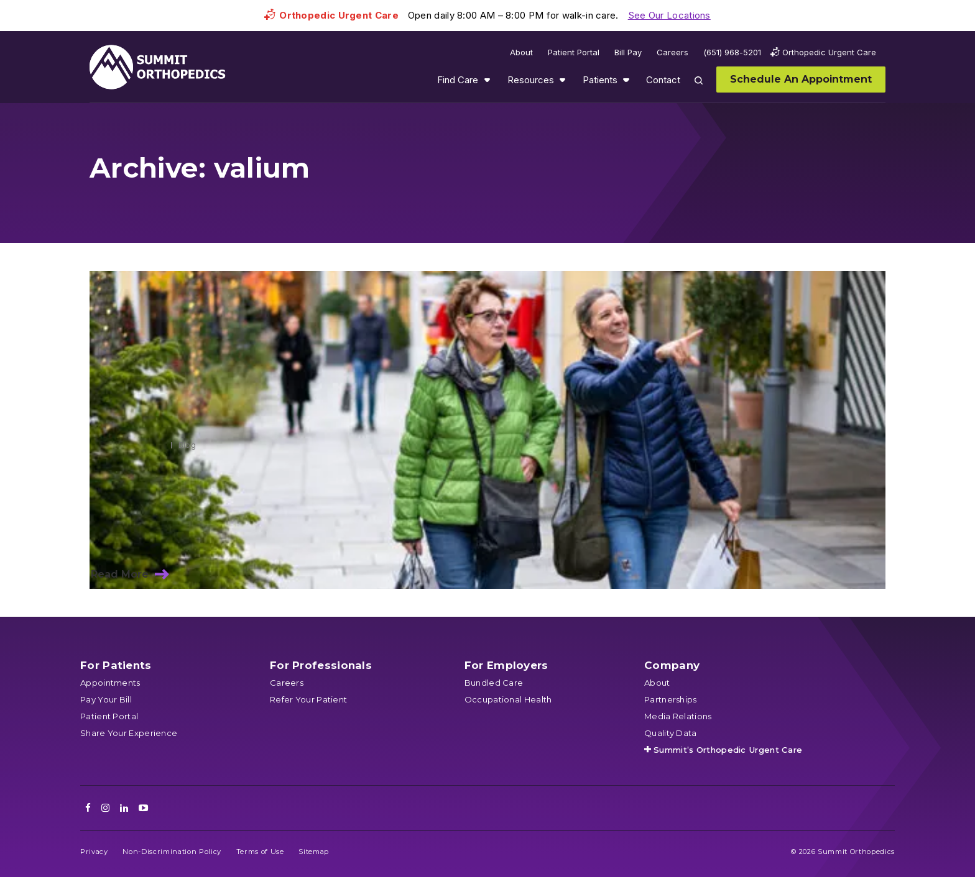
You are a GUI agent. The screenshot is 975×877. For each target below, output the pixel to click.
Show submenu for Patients (626, 79)
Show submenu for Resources (562, 79)
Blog (187, 445)
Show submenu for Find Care (487, 79)
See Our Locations (669, 15)
